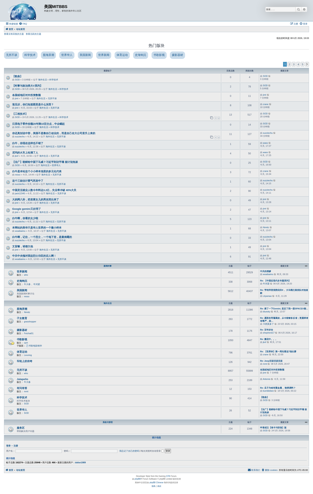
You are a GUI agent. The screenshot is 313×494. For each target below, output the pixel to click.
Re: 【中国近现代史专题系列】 (275, 280)
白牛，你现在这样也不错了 (27, 143)
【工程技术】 (20, 113)
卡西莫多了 (268, 324)
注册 (16, 446)
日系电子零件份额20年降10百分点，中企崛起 (38, 123)
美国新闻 (85, 54)
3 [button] (293, 64)
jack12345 (20, 193)
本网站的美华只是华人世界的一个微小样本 (36, 227)
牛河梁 (36, 284)
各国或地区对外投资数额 (26, 95)
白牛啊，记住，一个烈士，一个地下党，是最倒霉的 (42, 237)
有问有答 (22, 388)
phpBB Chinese (156, 482)
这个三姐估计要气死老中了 (27, 180)
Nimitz (266, 227)
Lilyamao (267, 296)
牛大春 (27, 284)
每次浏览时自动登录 (152, 451)
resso (17, 174)
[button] (307, 64)
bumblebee (268, 391)
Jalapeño (22, 379)
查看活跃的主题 (33, 34)
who (26, 275)
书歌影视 (159, 54)
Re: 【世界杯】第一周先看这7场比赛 (278, 351)
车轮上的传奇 (24, 361)
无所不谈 (11, 54)
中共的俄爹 (265, 271)
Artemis (266, 379)
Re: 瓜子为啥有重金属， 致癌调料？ (278, 388)
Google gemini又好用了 (26, 208)
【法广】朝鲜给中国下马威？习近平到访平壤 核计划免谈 (45, 161)
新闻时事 (108, 266)
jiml (16, 98)
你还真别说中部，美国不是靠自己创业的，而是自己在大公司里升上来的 (53, 133)
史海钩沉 (140, 54)
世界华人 (66, 54)
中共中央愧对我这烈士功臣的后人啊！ (34, 255)
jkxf (16, 156)
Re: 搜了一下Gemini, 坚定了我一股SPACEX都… (284, 308)
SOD (17, 79)
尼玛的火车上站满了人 (25, 152)
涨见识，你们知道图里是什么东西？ (33, 104)
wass (265, 143)
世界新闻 (103, 54)
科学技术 (30, 54)
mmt (265, 364)
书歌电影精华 (34, 346)
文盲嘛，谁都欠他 (22, 246)
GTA (168, 476)
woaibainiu (20, 231)
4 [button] (298, 64)
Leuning (28, 355)
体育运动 (122, 54)
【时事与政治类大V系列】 (27, 85)
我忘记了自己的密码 (129, 451)
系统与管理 (108, 422)
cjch (26, 343)
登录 (8, 446)
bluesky (266, 311)
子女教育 (22, 318)
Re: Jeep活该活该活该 (271, 361)
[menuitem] (23, 23)
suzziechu (20, 136)
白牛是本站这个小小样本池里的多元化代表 (36, 171)
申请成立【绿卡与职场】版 (273, 427)
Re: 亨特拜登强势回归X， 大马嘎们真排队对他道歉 (284, 291)
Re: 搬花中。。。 (268, 339)
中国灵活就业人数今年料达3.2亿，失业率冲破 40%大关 (44, 190)
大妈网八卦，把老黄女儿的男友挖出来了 (35, 199)
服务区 (21, 427)
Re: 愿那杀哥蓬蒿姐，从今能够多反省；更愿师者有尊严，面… (284, 319)
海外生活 (42, 79)
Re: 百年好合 (266, 330)
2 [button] (289, 64)
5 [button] (302, 64)
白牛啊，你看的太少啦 (25, 218)
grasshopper (30, 321)
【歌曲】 (17, 76)
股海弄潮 (48, 54)
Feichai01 (29, 333)
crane (265, 104)
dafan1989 (80, 462)
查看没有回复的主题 (14, 34)
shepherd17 (268, 333)
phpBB (138, 479)
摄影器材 (177, 54)
